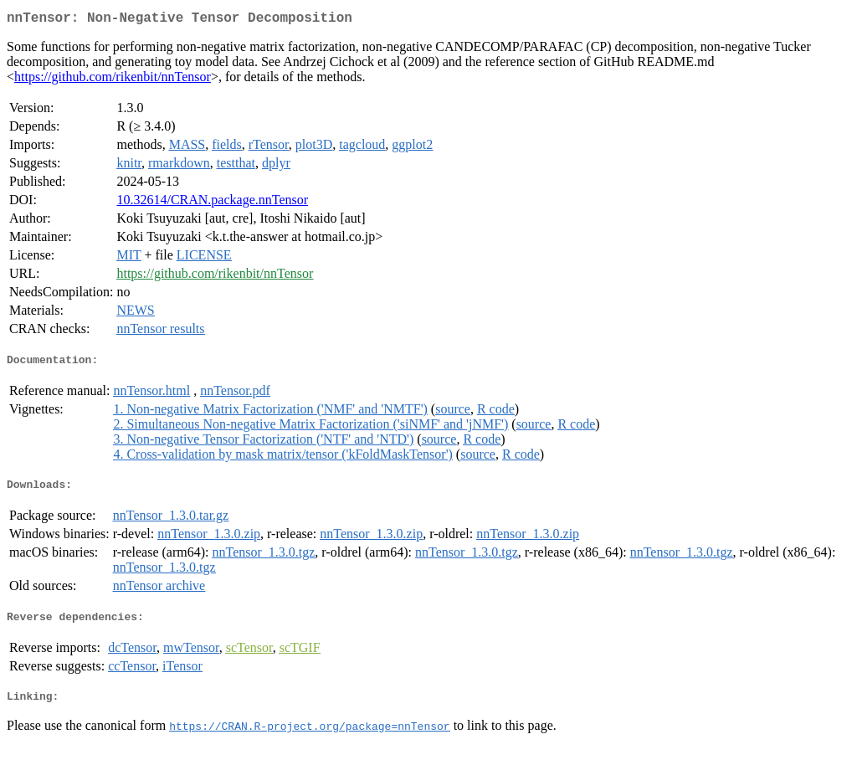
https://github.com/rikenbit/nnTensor (112, 80)
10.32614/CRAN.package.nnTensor (212, 203)
